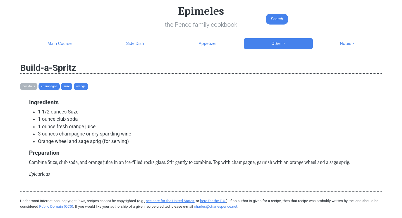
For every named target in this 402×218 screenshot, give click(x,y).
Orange (81, 86)
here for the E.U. (213, 201)
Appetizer (207, 43)
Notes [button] (345, 43)
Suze (66, 86)
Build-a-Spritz (48, 67)
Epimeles (201, 11)
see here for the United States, (170, 201)
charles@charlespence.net (215, 206)
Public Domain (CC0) (56, 206)
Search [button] (277, 19)
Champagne (49, 86)
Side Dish (135, 43)
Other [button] (276, 43)
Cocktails (29, 86)
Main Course (59, 43)
